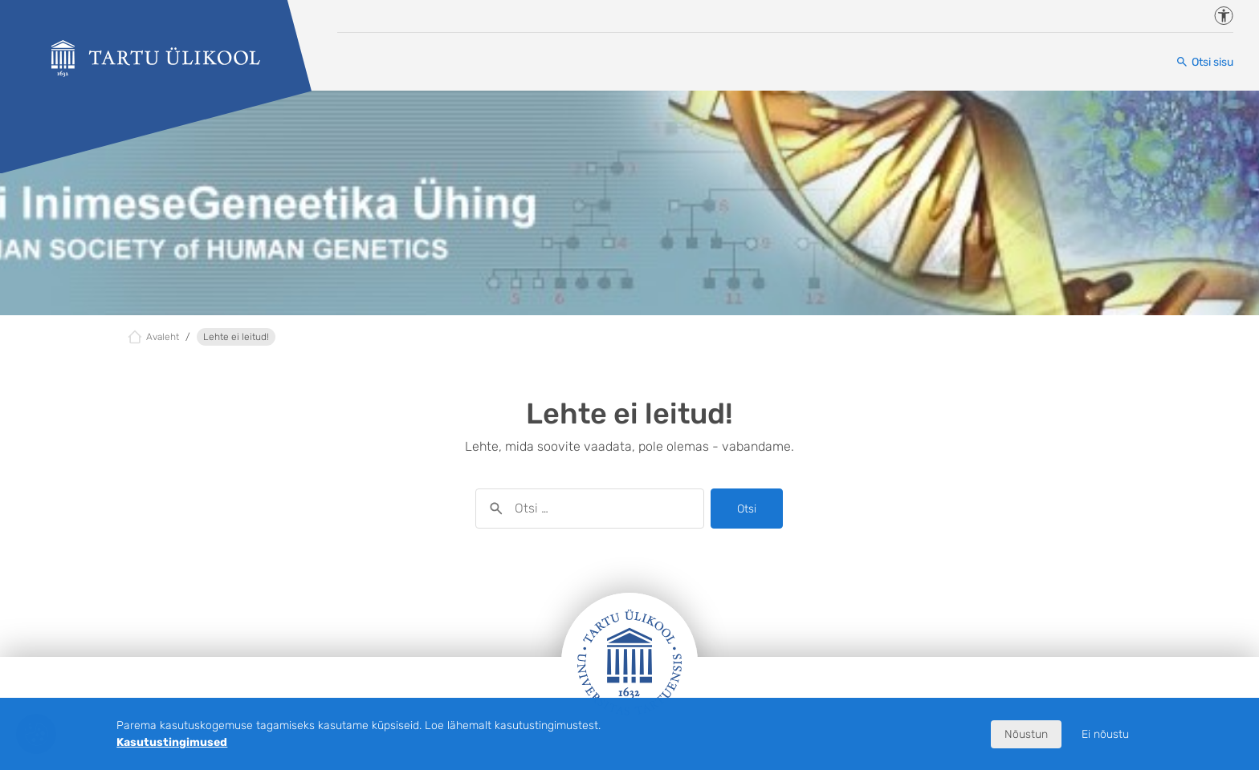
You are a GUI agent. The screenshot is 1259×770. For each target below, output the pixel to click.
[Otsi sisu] (1204, 62)
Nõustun (1026, 734)
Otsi (746, 509)
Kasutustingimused (171, 742)
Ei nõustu (1105, 734)
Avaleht (162, 336)
